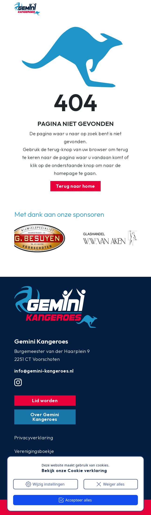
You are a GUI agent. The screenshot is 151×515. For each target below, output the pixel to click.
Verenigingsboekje (34, 451)
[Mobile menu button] (127, 8)
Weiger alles (110, 484)
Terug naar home (75, 186)
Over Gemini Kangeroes (44, 417)
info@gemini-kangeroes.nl (44, 371)
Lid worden (45, 400)
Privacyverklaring (33, 437)
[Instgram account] (18, 382)
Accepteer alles (75, 500)
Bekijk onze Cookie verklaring (74, 470)
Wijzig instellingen (45, 484)
